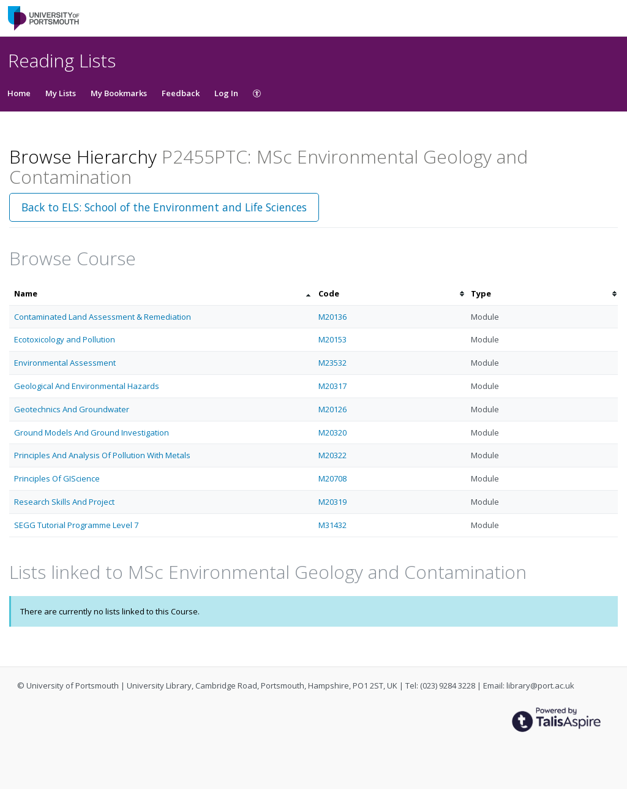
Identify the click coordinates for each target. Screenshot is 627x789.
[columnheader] (161, 293)
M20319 (332, 501)
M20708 (332, 478)
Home (19, 93)
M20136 (332, 316)
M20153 (332, 339)
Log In (226, 93)
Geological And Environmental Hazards (86, 385)
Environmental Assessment (65, 362)
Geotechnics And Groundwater (71, 409)
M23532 (332, 362)
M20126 (332, 409)
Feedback (181, 93)
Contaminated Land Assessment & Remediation (102, 316)
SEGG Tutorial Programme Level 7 (76, 524)
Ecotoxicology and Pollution (64, 339)
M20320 (332, 432)
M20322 (332, 455)
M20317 (332, 385)
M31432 (332, 524)
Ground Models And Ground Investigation (91, 432)
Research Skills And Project (64, 501)
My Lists (60, 93)
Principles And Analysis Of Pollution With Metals (102, 455)
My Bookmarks (119, 93)
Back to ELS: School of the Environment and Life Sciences (164, 207)
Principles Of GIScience (57, 478)
